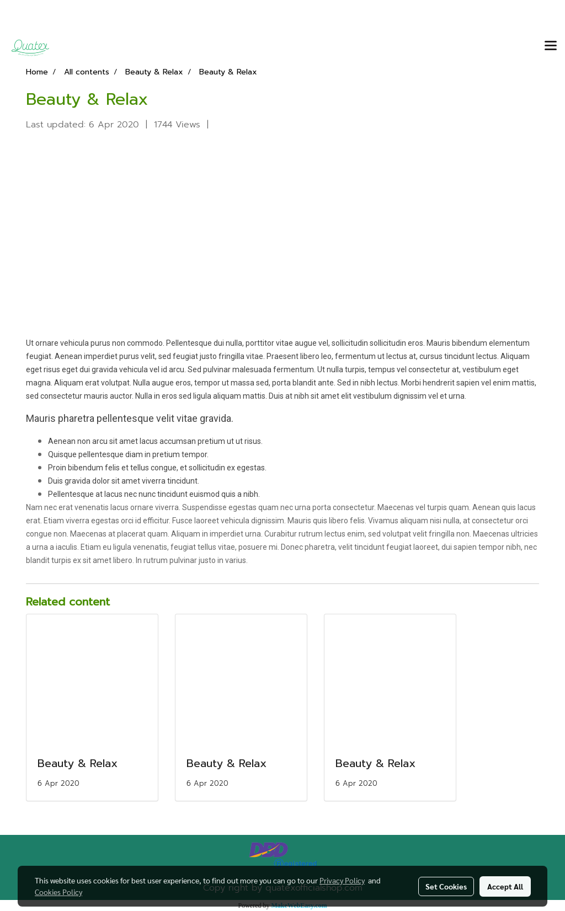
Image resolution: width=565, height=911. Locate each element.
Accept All (505, 886)
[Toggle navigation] (551, 46)
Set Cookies (446, 886)
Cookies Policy (58, 892)
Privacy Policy (342, 880)
